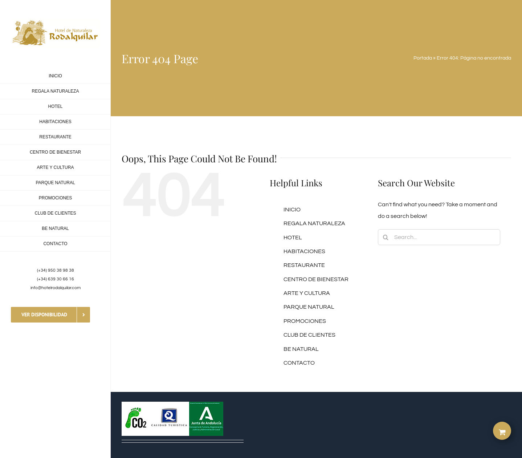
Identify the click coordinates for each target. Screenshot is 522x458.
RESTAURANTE (304, 265)
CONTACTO (299, 363)
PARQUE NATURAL (309, 307)
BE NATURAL (301, 349)
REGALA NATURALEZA (314, 223)
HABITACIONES (304, 251)
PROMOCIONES (305, 321)
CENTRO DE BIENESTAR (316, 279)
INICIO (292, 209)
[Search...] (439, 237)
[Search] (386, 237)
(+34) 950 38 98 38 (55, 270)
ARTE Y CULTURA (307, 293)
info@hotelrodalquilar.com (55, 287)
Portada (422, 58)
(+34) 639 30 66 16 (55, 279)
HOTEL (293, 237)
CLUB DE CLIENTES (309, 335)
